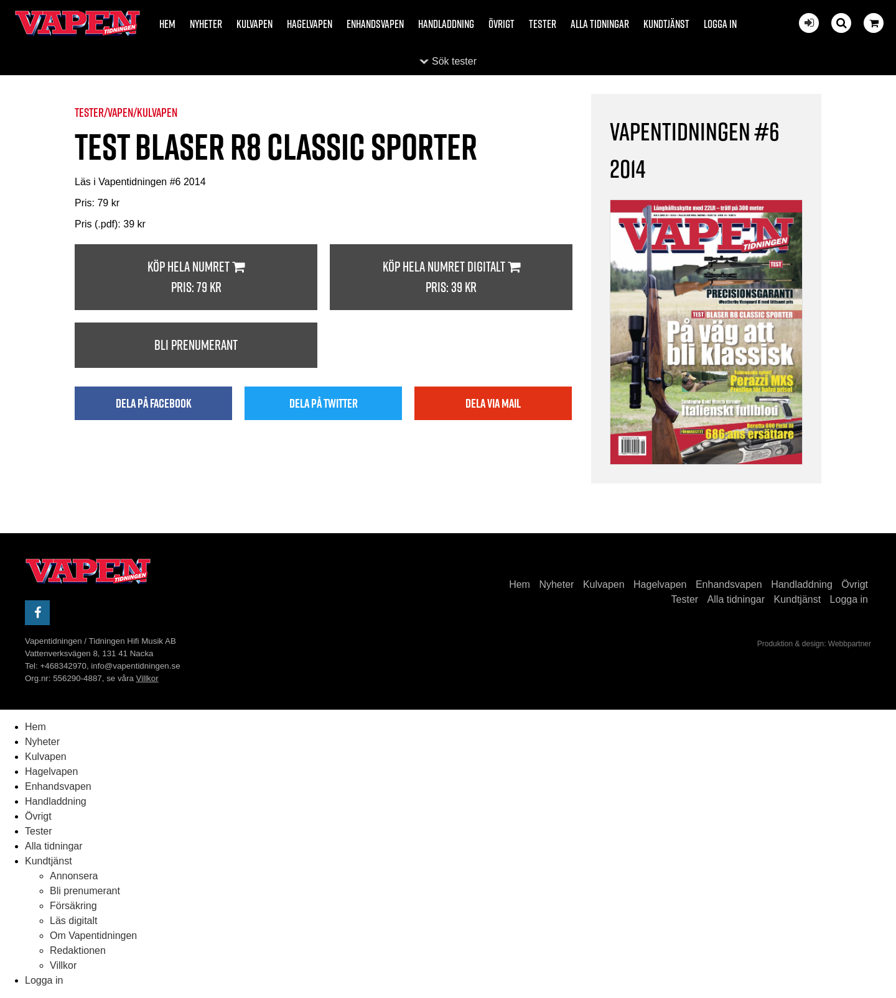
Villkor (147, 678)
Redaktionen (78, 950)
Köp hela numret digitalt (451, 277)
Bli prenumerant (196, 345)
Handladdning (446, 24)
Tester (542, 24)
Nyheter (206, 24)
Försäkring (73, 905)
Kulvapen (254, 24)
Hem (167, 24)
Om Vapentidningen (93, 935)
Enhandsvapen (375, 24)
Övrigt (501, 24)
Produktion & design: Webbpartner (814, 643)
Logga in (720, 24)
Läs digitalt (74, 920)
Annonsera (74, 876)
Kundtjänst (666, 24)
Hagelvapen (309, 24)
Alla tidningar (600, 24)
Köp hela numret (196, 277)
